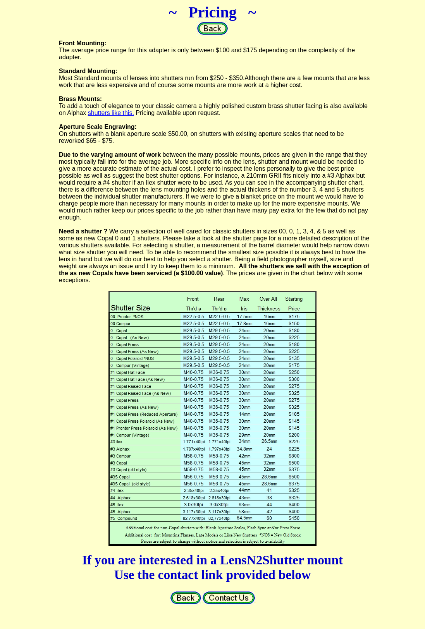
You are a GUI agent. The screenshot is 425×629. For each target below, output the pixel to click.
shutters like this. (111, 113)
